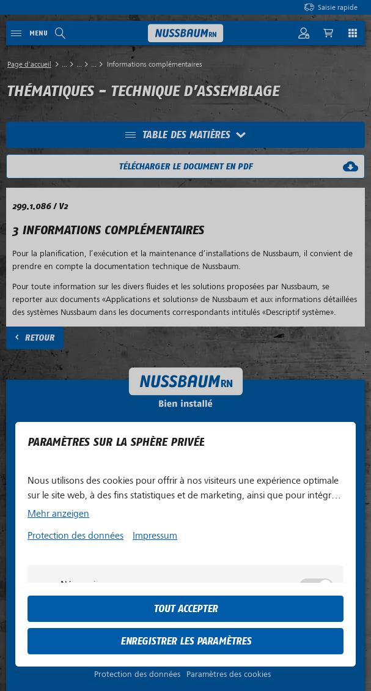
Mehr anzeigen (58, 514)
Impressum (155, 536)
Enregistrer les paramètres (185, 641)
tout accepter (185, 609)
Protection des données (75, 536)
